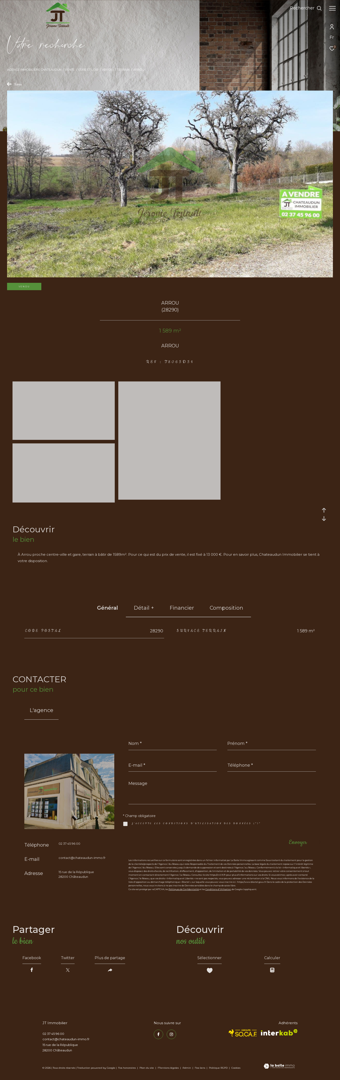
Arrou (107, 69)
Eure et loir (88, 69)
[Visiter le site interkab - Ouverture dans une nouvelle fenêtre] (279, 1032)
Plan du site (147, 1067)
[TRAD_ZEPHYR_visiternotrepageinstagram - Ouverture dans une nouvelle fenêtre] (171, 1034)
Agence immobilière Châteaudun (34, 69)
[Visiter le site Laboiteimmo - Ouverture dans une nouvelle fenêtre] (279, 1066)
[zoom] (64, 438)
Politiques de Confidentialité (184, 889)
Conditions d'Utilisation (218, 889)
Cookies (235, 1068)
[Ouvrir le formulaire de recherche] (306, 8)
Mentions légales (168, 1067)
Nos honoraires (127, 1067)
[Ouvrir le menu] (332, 8)
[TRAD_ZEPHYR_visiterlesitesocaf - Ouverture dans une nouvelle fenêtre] (242, 1033)
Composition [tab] (226, 608)
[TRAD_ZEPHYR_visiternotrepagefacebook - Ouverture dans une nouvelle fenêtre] (158, 1034)
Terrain (123, 69)
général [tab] (107, 608)
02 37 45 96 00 (69, 843)
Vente (70, 69)
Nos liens (200, 1067)
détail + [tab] (144, 608)
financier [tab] (182, 608)
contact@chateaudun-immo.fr (82, 858)
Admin (187, 1067)
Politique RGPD (218, 1067)
